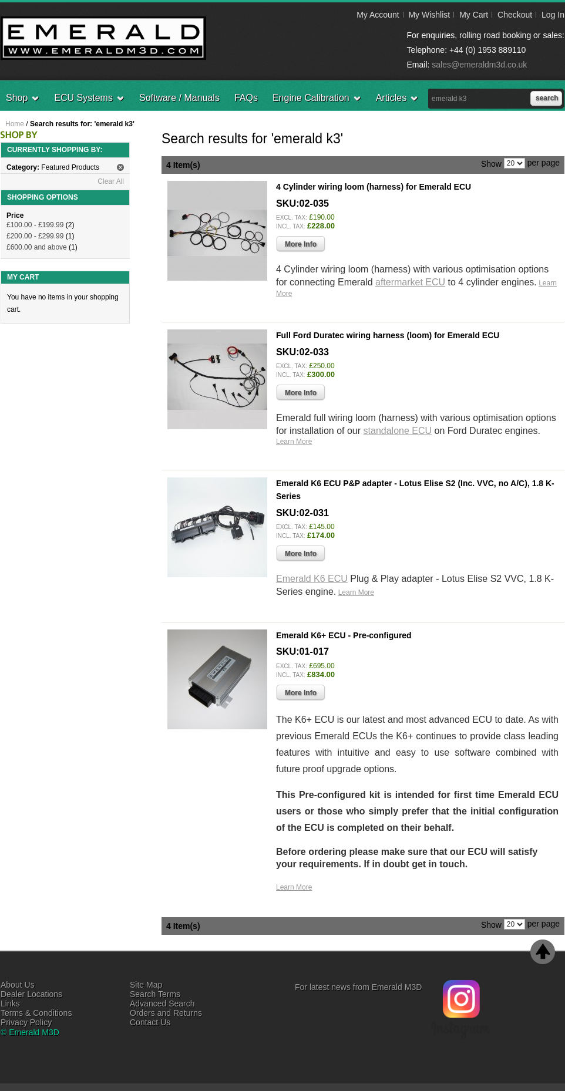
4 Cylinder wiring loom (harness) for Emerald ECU (373, 186)
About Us (18, 984)
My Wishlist (429, 14)
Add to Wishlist (535, 310)
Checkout (514, 14)
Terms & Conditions (36, 1013)
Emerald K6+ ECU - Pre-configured (344, 635)
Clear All (110, 181)
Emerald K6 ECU (312, 579)
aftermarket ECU (410, 282)
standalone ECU (398, 431)
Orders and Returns (166, 1013)
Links (10, 1003)
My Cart (473, 14)
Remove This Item (120, 167)
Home (14, 124)
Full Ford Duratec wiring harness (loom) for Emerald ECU (387, 335)
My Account (378, 14)
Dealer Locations (31, 994)
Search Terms (155, 994)
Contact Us (150, 1022)
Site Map (146, 984)
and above (36, 247)
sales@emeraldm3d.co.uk (479, 64)
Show (491, 163)
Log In (553, 14)
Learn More (294, 441)
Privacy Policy (26, 1022)
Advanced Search (162, 1003)
